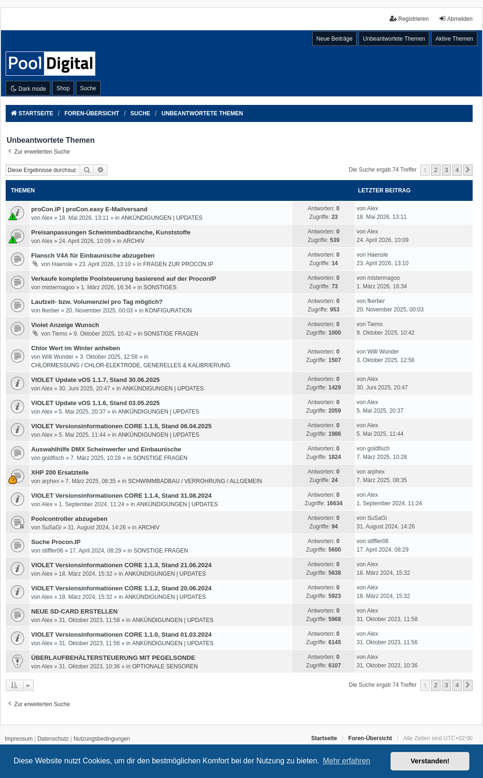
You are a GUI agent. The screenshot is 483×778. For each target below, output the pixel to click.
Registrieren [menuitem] (409, 18)
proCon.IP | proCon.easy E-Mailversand (89, 209)
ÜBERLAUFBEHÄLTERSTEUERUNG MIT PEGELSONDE (113, 657)
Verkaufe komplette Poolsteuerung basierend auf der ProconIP (123, 278)
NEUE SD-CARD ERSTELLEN (74, 611)
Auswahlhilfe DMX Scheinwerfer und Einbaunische (106, 449)
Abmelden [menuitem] (456, 18)
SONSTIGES (159, 287)
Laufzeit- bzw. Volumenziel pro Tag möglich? (97, 301)
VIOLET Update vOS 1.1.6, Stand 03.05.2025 (95, 402)
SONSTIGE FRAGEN (171, 333)
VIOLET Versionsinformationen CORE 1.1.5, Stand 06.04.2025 (121, 426)
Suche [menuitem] (88, 88)
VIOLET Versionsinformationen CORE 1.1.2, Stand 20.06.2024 (121, 588)
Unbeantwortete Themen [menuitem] (394, 38)
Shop (63, 88)
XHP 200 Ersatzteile (60, 472)
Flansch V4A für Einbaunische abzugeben (93, 255)
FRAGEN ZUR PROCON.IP (178, 264)
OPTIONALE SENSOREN (165, 666)
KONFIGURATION (168, 310)
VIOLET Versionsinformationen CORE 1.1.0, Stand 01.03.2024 (121, 634)
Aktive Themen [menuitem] (454, 38)
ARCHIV (133, 241)
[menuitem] (19, 739)
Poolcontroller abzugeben (69, 518)
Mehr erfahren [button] (346, 761)
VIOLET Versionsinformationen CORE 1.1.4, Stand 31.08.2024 (121, 495)
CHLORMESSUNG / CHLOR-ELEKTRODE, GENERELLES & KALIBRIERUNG (130, 365)
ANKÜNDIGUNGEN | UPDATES (161, 218)
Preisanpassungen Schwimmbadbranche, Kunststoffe (111, 232)
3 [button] (446, 169)
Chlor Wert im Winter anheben (75, 348)
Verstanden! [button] (430, 761)
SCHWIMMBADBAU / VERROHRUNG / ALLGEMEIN (195, 481)
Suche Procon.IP (56, 541)
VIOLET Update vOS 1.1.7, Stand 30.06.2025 (95, 379)
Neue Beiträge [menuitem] (334, 38)
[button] (468, 170)
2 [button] (435, 169)
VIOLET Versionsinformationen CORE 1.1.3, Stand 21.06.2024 (121, 565)
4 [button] (456, 169)
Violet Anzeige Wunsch (65, 324)
